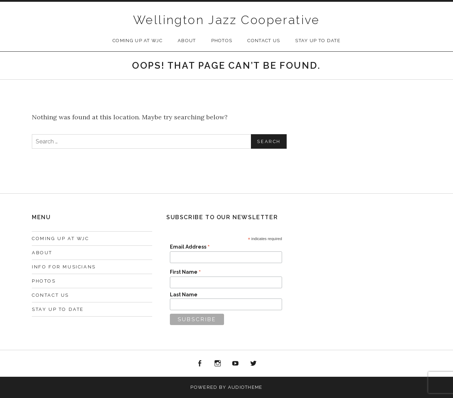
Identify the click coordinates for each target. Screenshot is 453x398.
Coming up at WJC (137, 40)
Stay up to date (317, 40)
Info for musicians (64, 266)
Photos (222, 40)
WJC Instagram (217, 363)
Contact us (263, 40)
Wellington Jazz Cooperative (226, 20)
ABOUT (187, 40)
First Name (185, 271)
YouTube (235, 363)
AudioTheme (245, 387)
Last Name (183, 294)
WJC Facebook (199, 363)
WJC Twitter (253, 363)
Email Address (190, 246)
